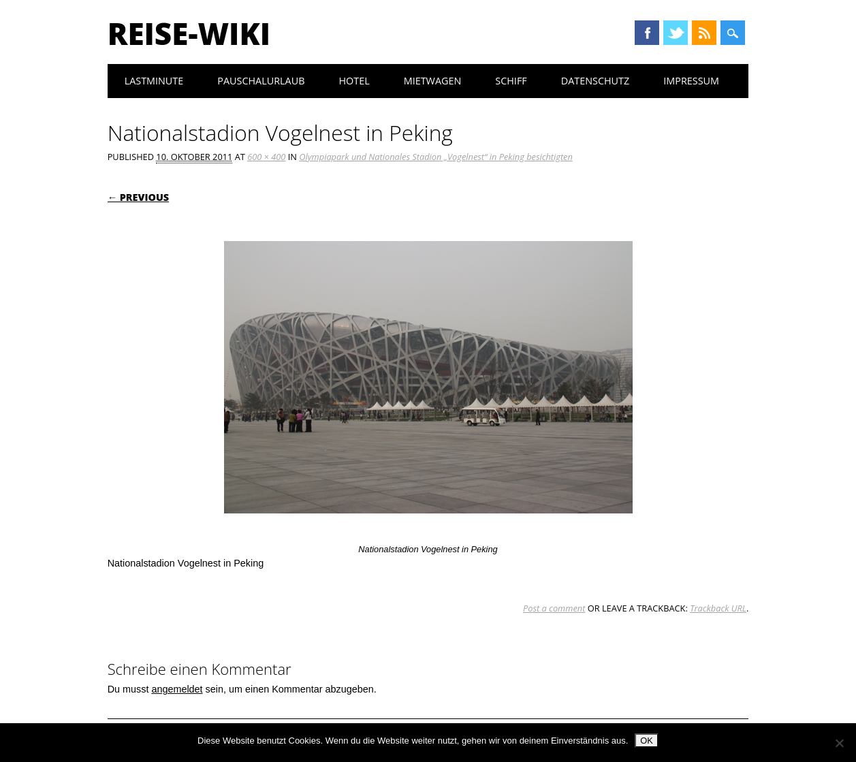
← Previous (139, 197)
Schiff (510, 80)
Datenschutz (595, 80)
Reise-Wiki (189, 33)
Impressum (691, 80)
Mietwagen (433, 80)
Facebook (647, 32)
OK (646, 740)
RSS (704, 32)
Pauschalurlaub (260, 80)
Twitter (675, 32)
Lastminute (154, 80)
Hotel (353, 80)
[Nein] (839, 743)
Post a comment (554, 608)
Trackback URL (718, 608)
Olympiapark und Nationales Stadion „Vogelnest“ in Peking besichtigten (436, 156)
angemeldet (176, 689)
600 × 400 (266, 156)
